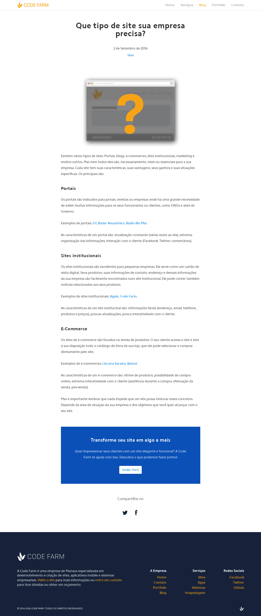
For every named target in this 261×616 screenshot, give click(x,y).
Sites (130, 55)
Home (170, 5)
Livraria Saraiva (114, 363)
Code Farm (128, 296)
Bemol (132, 363)
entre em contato (108, 580)
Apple (114, 296)
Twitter (238, 582)
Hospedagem (195, 593)
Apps (201, 582)
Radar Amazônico (111, 223)
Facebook (237, 577)
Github (239, 588)
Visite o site (46, 580)
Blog (202, 5)
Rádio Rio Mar (136, 223)
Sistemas (198, 588)
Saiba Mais (130, 470)
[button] (187, 5)
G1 (95, 223)
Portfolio (218, 5)
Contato (237, 5)
